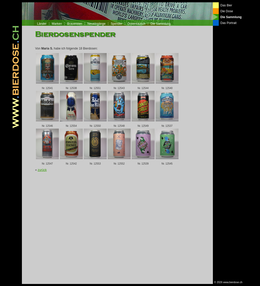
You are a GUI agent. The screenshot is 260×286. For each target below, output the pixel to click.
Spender (116, 24)
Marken (57, 24)
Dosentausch (136, 24)
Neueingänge (96, 24)
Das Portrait (229, 23)
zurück (42, 170)
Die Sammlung (160, 24)
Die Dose (227, 11)
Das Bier (226, 5)
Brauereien (74, 24)
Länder (42, 24)
